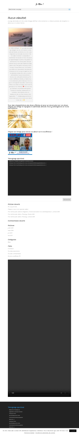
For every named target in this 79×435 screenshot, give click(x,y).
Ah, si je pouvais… (12, 207)
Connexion (11, 248)
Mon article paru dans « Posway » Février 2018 (21, 214)
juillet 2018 (10, 228)
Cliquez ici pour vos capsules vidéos (18, 209)
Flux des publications (14, 251)
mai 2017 (10, 235)
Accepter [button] (72, 431)
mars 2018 (10, 230)
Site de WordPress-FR (14, 256)
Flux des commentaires (14, 253)
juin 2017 (10, 233)
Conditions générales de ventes (45, 433)
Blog (9, 242)
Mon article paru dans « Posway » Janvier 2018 (21, 217)
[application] (39, 178)
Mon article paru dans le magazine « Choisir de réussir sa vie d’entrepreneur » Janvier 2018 (34, 212)
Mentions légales (29, 433)
